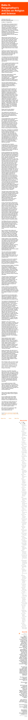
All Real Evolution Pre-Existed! (24, 537)
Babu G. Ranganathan (24, 634)
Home (10, 418)
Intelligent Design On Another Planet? (23, 581)
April (22, 423)
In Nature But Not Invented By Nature (24, 512)
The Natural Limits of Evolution (23, 585)
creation (5, 413)
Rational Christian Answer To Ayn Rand (23, 577)
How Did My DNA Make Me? (23, 566)
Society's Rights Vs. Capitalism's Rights (24, 548)
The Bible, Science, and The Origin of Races (23, 620)
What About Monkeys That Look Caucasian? (24, 449)
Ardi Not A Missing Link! (23, 527)
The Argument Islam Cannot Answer (24, 458)
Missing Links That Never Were (24, 530)
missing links (4, 414)
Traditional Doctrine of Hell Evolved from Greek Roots (24, 427)
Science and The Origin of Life (23, 485)
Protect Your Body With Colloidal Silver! (23, 466)
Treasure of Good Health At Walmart (23, 489)
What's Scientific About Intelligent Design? (23, 480)
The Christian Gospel (24, 591)
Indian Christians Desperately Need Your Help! (24, 471)
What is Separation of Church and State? (24, 552)
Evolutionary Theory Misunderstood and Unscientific (24, 503)
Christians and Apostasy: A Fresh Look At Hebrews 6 (24, 557)
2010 (21, 422)
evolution (11, 413)
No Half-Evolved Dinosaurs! (23, 624)
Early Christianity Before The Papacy (24, 499)
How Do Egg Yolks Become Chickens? (23, 462)
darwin (8, 413)
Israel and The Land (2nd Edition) (24, 519)
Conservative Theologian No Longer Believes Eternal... (24, 493)
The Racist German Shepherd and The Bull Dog (23, 599)
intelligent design (15, 413)
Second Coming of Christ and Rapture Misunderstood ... (24, 434)
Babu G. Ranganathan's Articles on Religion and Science (12, 9)
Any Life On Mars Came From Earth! (24, 627)
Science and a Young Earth (24, 603)
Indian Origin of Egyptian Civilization (24, 544)
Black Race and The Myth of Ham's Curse (23, 607)
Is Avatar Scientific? (23, 442)
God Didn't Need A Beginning (23, 588)
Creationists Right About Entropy (24, 611)
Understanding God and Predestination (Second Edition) (24, 562)
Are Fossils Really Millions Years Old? (24, 615)
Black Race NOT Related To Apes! (23, 476)
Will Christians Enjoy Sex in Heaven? (24, 534)
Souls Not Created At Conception (24, 540)
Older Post (16, 418)
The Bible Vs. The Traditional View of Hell (24, 594)
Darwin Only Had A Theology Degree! (23, 516)
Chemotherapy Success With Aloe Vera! (24, 524)
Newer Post (3, 418)
